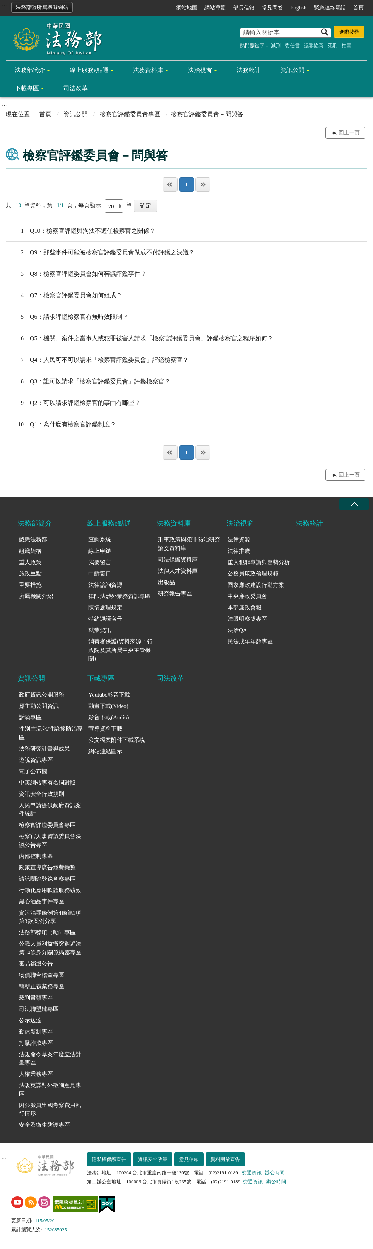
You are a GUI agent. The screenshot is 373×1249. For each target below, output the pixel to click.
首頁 (358, 8)
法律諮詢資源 (105, 585)
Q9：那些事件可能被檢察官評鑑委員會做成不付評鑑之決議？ (100, 252)
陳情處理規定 (105, 608)
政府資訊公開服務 (41, 695)
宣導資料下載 (105, 729)
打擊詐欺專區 (36, 1043)
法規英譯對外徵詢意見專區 (50, 1089)
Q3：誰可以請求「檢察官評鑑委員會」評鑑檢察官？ (88, 381)
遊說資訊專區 (36, 760)
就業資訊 (99, 630)
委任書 (292, 45)
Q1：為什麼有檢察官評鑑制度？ (61, 424)
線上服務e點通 (89, 70)
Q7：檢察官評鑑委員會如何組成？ (64, 295)
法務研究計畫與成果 (44, 749)
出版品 (166, 582)
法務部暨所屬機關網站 (41, 7)
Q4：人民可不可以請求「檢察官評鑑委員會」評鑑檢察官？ (97, 360)
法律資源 (239, 540)
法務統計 (249, 70)
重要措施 (30, 585)
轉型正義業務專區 (41, 986)
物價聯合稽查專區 (41, 975)
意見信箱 (189, 1159)
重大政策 (30, 562)
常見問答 (272, 8)
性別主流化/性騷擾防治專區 (51, 733)
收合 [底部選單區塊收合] (354, 504)
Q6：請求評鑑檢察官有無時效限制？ (67, 316)
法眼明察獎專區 (247, 619)
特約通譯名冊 (105, 619)
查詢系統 (99, 540)
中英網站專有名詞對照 (47, 783)
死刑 (332, 45)
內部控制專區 (36, 856)
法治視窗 (200, 70)
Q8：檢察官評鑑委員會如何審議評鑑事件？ (76, 273)
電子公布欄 (33, 771)
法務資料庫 (148, 70)
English (298, 8)
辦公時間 (275, 1172)
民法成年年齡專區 (250, 641)
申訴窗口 (99, 574)
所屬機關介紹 (36, 596)
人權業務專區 (36, 1074)
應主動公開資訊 (39, 706)
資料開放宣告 (225, 1159)
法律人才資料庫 (178, 571)
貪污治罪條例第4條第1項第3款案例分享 (50, 917)
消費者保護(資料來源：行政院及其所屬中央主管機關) (120, 649)
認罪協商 (313, 45)
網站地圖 (186, 8)
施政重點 (30, 574)
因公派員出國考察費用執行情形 (50, 1109)
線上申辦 (99, 551)
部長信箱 (243, 8)
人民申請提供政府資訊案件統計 (50, 809)
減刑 (276, 45)
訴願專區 (30, 717)
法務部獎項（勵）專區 (47, 932)
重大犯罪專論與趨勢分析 (259, 562)
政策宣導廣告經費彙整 (47, 867)
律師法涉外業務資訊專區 (119, 596)
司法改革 (75, 88)
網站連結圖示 (105, 751)
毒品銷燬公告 (36, 964)
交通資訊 (252, 1172)
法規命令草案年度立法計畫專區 (50, 1058)
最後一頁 (202, 184)
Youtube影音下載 (109, 695)
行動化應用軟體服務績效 (50, 890)
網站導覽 (215, 8)
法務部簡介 (30, 70)
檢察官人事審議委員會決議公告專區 (50, 840)
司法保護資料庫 (178, 560)
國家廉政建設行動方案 (256, 585)
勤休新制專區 (36, 1032)
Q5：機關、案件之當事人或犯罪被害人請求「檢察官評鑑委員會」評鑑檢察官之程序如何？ (139, 338)
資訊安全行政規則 (41, 794)
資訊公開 (292, 70)
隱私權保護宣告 (109, 1159)
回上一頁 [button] (349, 132)
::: (4, 6)
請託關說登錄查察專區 (47, 879)
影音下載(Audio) (108, 717)
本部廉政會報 (245, 608)
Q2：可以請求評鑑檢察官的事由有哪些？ (73, 403)
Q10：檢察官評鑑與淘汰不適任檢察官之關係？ (80, 230)
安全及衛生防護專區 (44, 1125)
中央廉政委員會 (247, 596)
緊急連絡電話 (330, 8)
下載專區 (27, 88)
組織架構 (30, 551)
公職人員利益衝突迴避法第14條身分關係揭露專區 (50, 948)
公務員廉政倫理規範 (253, 574)
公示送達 (30, 1020)
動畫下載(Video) (108, 706)
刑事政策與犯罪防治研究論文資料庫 (189, 544)
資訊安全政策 (152, 1159)
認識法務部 (33, 540)
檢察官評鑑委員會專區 (130, 114)
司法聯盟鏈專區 (39, 1009)
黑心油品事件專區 (41, 901)
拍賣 (346, 45)
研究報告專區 (175, 594)
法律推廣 (239, 551)
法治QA (237, 630)
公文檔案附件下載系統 (116, 740)
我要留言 (99, 562)
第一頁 (170, 184)
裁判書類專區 (36, 998)
